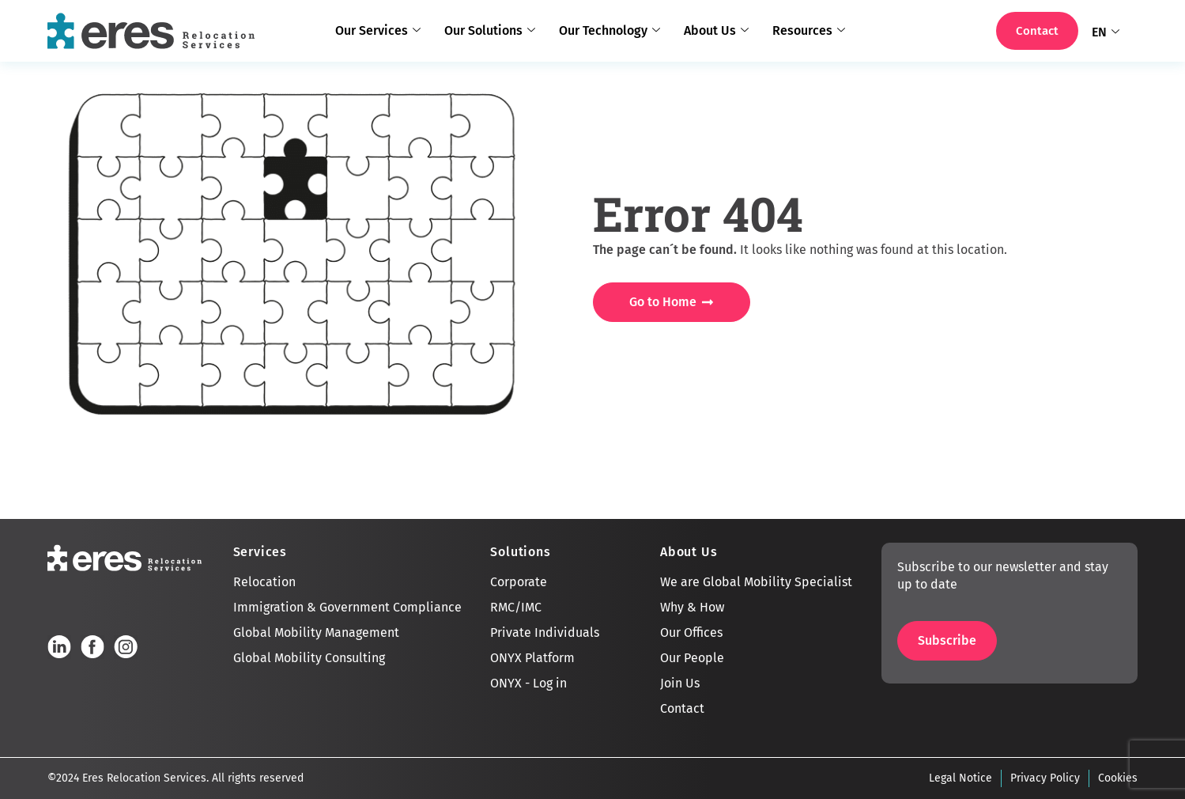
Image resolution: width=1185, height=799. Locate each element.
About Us (716, 30)
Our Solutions (489, 30)
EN (1105, 32)
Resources (808, 30)
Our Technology (609, 30)
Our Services (378, 30)
